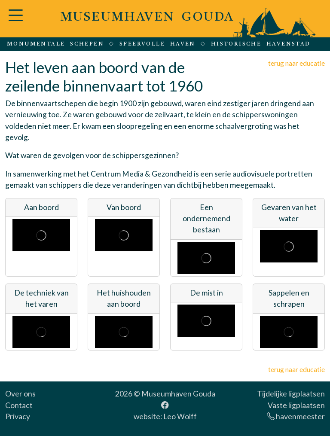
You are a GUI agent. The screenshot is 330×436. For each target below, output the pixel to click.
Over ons (20, 393)
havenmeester (296, 416)
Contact (19, 405)
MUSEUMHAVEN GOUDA (147, 17)
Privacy (17, 416)
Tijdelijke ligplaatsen (291, 393)
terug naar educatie (296, 63)
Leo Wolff (180, 416)
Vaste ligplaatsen (296, 405)
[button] (15, 20)
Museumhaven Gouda (178, 393)
